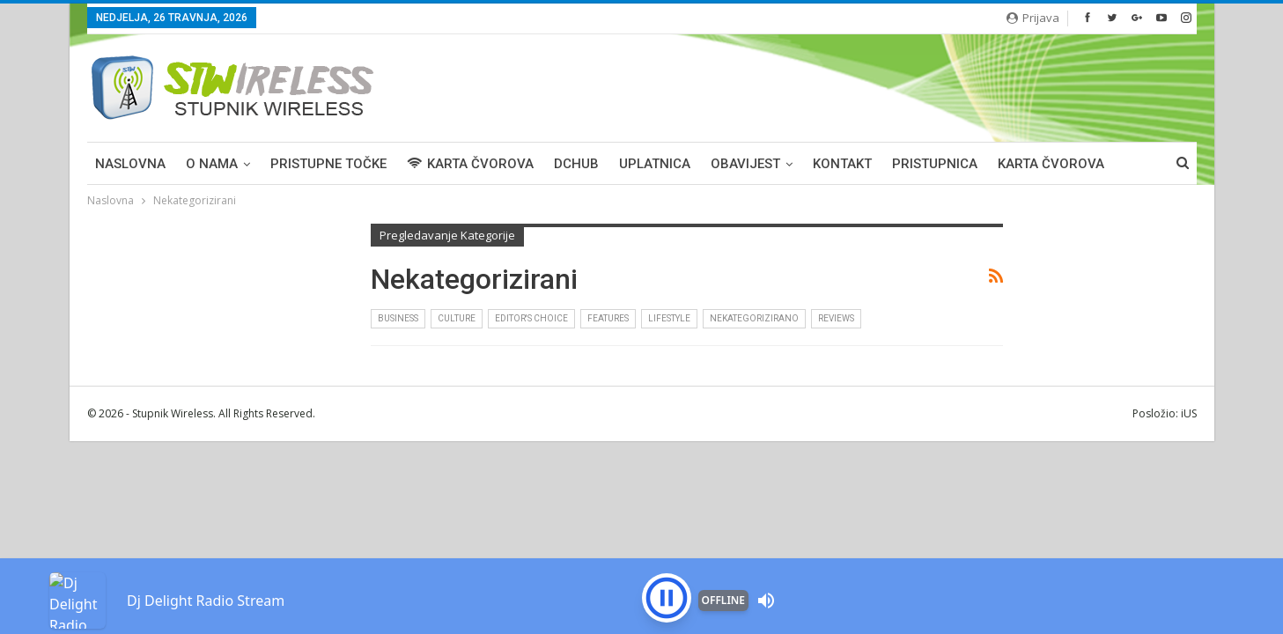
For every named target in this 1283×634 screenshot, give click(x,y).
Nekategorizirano (754, 318)
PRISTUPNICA (934, 164)
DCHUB (576, 164)
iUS (1189, 413)
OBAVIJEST (745, 164)
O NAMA (212, 164)
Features (608, 318)
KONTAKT (842, 164)
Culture (457, 318)
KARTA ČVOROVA (470, 164)
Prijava (1032, 18)
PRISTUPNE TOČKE (328, 164)
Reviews (836, 318)
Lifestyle (669, 318)
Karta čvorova (1051, 164)
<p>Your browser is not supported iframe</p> (641, 568)
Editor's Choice (531, 318)
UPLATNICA (654, 164)
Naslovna (130, 164)
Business (398, 318)
